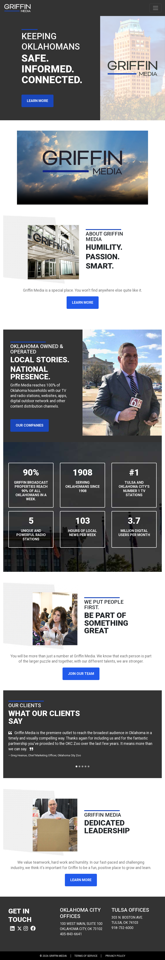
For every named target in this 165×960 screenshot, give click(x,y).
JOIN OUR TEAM (81, 674)
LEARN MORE (37, 101)
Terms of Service (86, 955)
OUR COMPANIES (29, 425)
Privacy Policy (115, 955)
